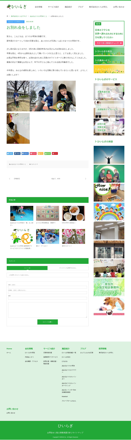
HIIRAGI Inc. (63, 437)
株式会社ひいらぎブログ (19, 16)
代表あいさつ (29, 357)
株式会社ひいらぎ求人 (98, 7)
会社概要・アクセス (31, 361)
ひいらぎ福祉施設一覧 (69, 353)
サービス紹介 (53, 7)
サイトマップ (77, 433)
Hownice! (65, 397)
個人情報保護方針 (63, 433)
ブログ (80, 7)
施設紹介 (68, 7)
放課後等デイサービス (50, 357)
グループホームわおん (69, 401)
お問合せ (51, 433)
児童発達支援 (47, 353)
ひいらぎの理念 (30, 353)
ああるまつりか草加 (68, 366)
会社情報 (38, 7)
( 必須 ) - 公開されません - (17, 290)
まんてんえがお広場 (86, 353)
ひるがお (65, 361)
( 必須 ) (11, 285)
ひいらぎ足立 (66, 357)
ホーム (9, 353)
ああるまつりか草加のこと (15, 21)
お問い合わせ (118, 7)
